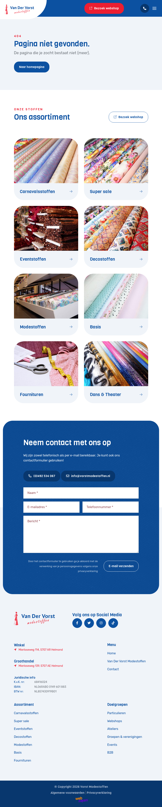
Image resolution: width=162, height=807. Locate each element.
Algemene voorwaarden (67, 793)
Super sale (21, 721)
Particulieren (116, 713)
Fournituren (22, 760)
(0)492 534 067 (41, 476)
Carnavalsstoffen (26, 713)
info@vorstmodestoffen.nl (88, 476)
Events (112, 745)
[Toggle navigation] (154, 8)
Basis (18, 752)
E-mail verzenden (121, 566)
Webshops (114, 721)
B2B (110, 752)
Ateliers (112, 729)
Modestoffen (23, 745)
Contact (113, 669)
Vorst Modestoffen (94, 787)
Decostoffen (23, 737)
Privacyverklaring (99, 793)
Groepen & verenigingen (124, 737)
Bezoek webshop (104, 8)
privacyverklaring (88, 571)
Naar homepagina (31, 67)
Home (111, 653)
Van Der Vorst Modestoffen (126, 661)
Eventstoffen (23, 729)
